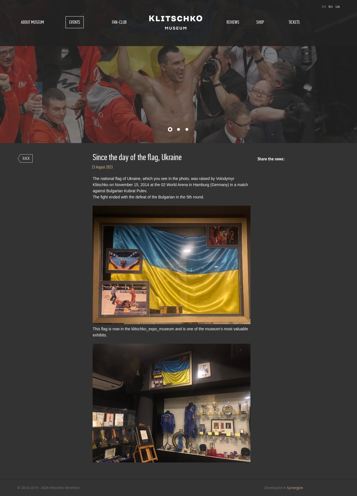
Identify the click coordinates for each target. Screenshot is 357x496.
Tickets (294, 22)
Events (74, 22)
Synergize (295, 487)
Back (26, 158)
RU (331, 6)
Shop (260, 22)
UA (338, 6)
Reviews (232, 22)
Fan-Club (119, 22)
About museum (32, 22)
